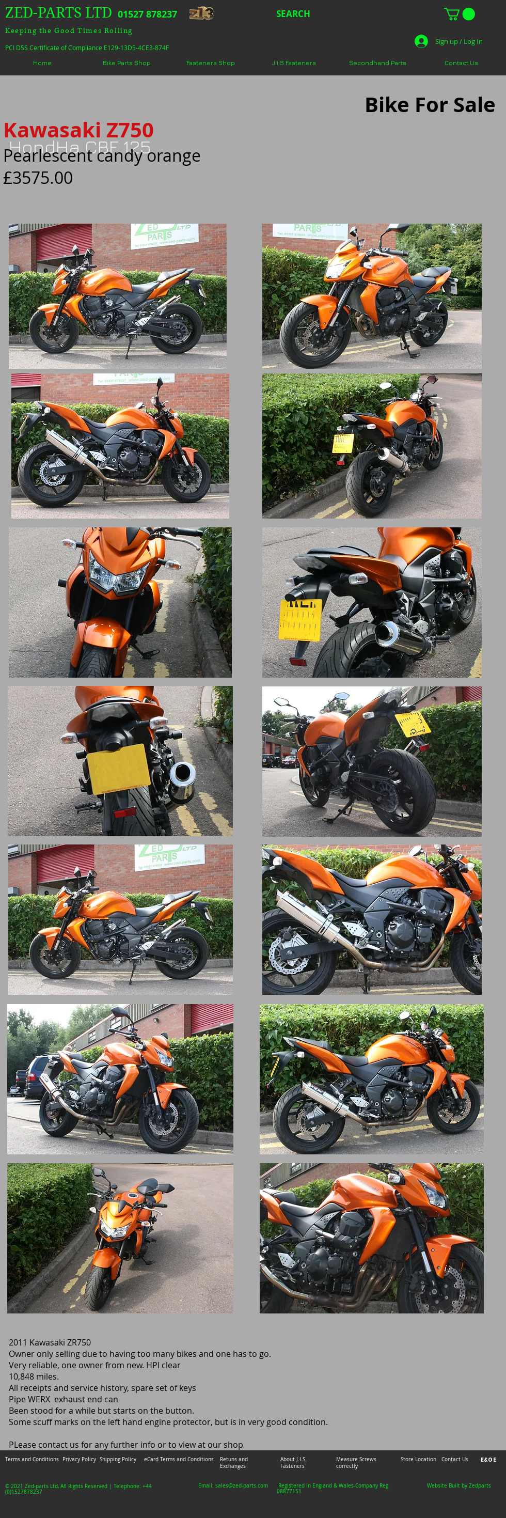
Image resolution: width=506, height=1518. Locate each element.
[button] (459, 14)
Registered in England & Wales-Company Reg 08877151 (332, 1488)
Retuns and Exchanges (234, 1462)
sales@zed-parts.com (241, 1485)
